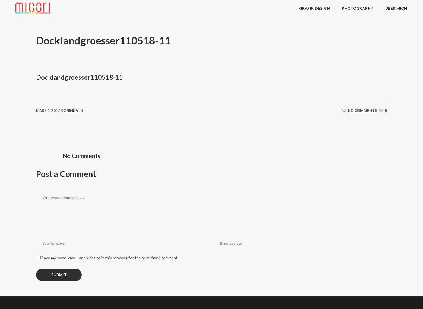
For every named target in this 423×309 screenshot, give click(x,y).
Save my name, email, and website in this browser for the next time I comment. (110, 257)
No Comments (359, 110)
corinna (69, 110)
